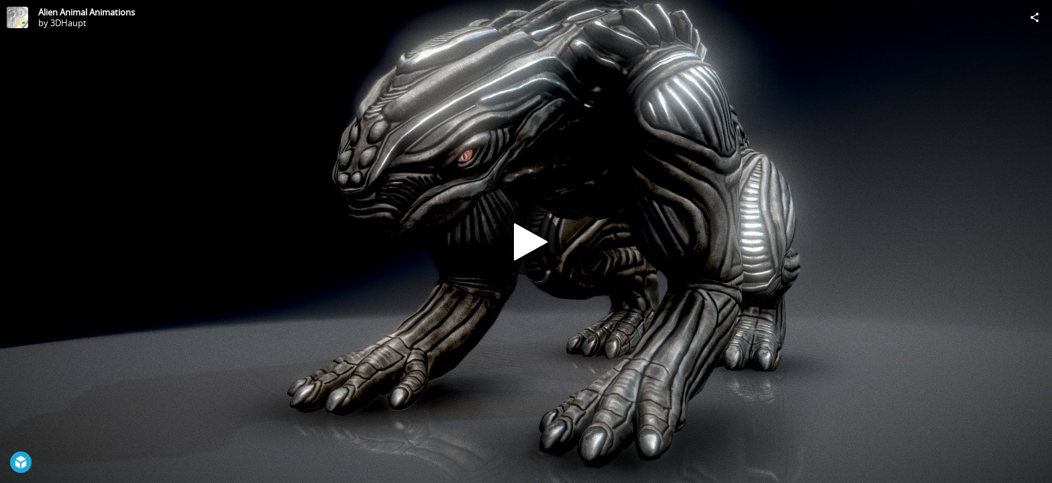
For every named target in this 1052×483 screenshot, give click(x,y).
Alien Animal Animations (86, 12)
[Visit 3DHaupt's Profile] (17, 17)
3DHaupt (68, 23)
